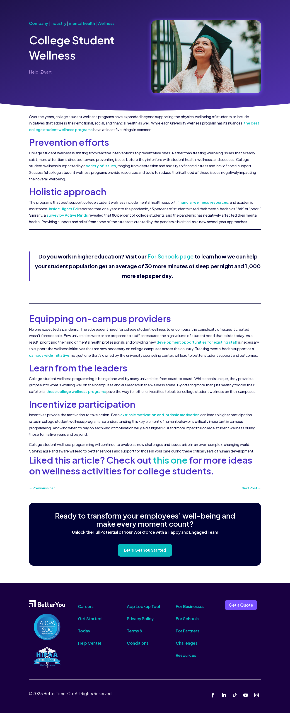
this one (170, 460)
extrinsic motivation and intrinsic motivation (160, 414)
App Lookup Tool (143, 606)
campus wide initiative (49, 355)
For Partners (187, 630)
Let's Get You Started (145, 550)
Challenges (186, 643)
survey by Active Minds (67, 215)
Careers (86, 606)
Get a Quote (241, 605)
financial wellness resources (202, 202)
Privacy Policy (140, 618)
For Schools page (170, 256)
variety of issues (101, 165)
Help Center (90, 643)
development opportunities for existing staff (197, 342)
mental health (82, 23)
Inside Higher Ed (63, 208)
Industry (58, 23)
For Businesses (190, 606)
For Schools (187, 618)
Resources (186, 655)
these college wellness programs (76, 391)
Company (38, 23)
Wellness (105, 23)
